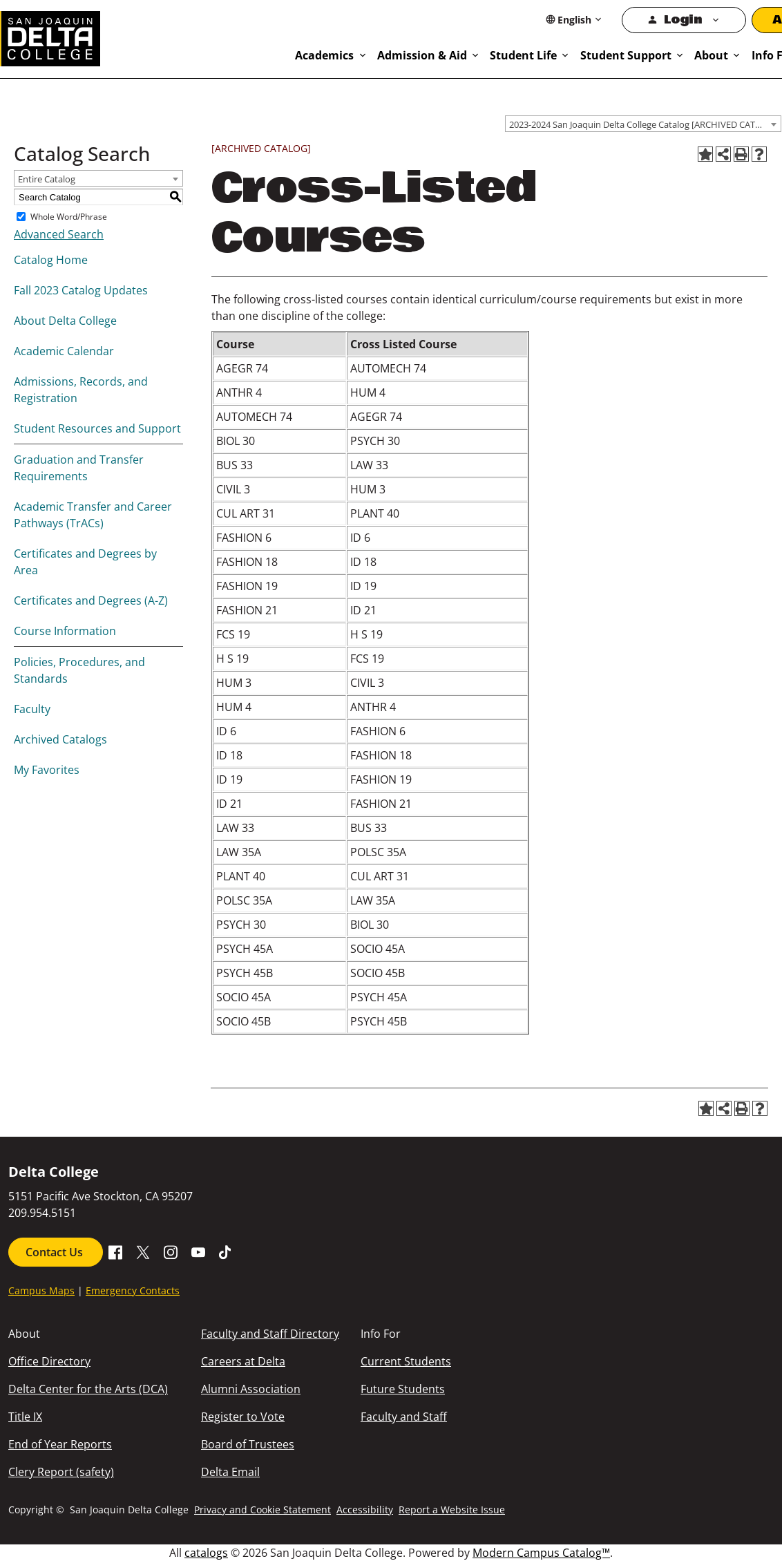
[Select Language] (574, 19)
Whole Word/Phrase (68, 217)
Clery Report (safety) (61, 1471)
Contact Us (56, 1252)
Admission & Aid (422, 55)
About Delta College (65, 320)
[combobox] (643, 123)
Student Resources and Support (97, 428)
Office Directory (49, 1361)
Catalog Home (51, 259)
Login (683, 19)
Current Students (406, 1361)
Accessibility (364, 1509)
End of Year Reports (60, 1444)
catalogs (206, 1552)
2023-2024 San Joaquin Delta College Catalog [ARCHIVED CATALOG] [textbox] (645, 124)
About (711, 55)
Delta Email (230, 1471)
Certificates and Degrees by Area (85, 562)
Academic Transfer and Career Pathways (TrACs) (93, 515)
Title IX (25, 1416)
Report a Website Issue (452, 1509)
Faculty (32, 709)
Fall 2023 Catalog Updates (81, 290)
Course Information (65, 630)
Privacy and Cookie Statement (262, 1509)
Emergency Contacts (133, 1290)
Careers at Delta (243, 1361)
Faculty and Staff (404, 1416)
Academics (324, 55)
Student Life (523, 55)
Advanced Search (59, 234)
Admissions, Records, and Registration (81, 390)
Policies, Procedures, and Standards (79, 670)
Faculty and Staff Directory (270, 1333)
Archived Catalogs (60, 739)
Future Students (403, 1389)
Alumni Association (251, 1389)
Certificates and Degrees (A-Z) (91, 600)
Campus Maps (41, 1290)
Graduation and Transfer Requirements (79, 468)
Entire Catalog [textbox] (46, 179)
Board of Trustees (247, 1444)
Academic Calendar (64, 351)
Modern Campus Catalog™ (541, 1552)
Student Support (625, 55)
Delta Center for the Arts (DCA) (88, 1389)
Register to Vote (243, 1416)
